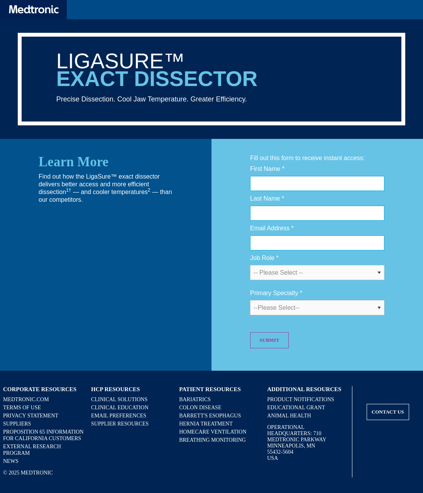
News (11, 461)
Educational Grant (296, 407)
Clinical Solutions (119, 399)
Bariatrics (195, 399)
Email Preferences (118, 416)
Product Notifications (300, 399)
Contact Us (388, 412)
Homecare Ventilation (212, 432)
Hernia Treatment (206, 424)
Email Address (272, 228)
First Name (267, 168)
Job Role (264, 258)
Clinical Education (119, 407)
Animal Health (289, 416)
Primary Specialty (276, 293)
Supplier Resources (120, 424)
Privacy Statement (30, 416)
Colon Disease (200, 407)
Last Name (267, 198)
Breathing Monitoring (212, 440)
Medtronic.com (26, 399)
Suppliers (17, 424)
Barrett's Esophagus (210, 416)
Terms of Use (22, 407)
